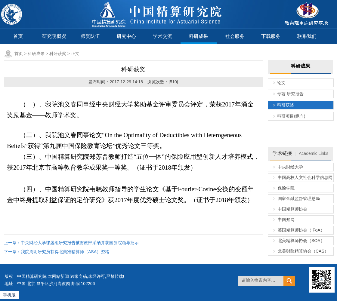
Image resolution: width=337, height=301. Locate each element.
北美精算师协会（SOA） (301, 240)
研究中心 (126, 36)
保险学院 (286, 188)
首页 (18, 36)
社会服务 (234, 36)
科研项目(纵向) (291, 116)
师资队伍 (90, 36)
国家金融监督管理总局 (299, 198)
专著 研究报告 (290, 93)
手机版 (9, 295)
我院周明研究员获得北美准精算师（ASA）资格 (65, 251)
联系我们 (307, 36)
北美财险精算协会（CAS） (303, 251)
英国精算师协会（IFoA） (301, 230)
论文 (281, 82)
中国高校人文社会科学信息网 (305, 177)
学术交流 (162, 36)
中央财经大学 (290, 166)
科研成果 (198, 36)
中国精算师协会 (292, 209)
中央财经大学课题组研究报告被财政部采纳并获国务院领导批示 (80, 242)
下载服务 (270, 36)
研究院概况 (54, 36)
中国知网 (286, 219)
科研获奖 (57, 53)
